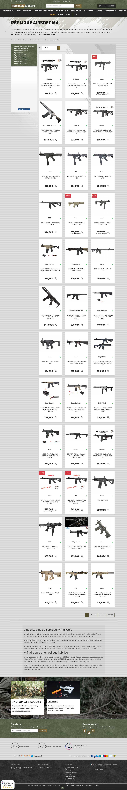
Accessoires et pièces (71, 772)
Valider (78, 6)
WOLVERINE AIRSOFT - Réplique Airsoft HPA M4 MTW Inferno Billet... (76, 317)
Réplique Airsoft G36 (20, 57)
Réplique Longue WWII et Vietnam (24, 46)
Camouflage (88, 11)
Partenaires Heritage (26, 702)
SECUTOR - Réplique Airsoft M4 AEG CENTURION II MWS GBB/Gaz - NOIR (76, 455)
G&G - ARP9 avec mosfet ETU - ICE (76, 177)
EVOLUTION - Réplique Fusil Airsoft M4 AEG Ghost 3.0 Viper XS (50, 85)
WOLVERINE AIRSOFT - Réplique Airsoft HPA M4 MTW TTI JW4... (50, 131)
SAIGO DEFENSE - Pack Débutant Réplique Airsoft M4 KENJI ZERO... (103, 317)
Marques (98, 11)
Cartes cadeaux (110, 11)
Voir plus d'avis (24, 109)
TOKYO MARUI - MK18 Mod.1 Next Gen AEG (76, 269)
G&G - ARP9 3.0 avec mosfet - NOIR (50, 362)
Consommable (76, 11)
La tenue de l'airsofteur (71, 771)
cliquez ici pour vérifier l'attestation (101, 766)
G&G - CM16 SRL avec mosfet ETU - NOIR (50, 223)
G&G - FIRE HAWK (103, 500)
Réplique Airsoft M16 (20, 61)
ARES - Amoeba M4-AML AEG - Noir (103, 269)
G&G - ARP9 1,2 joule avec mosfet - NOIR (50, 547)
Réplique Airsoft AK (19, 53)
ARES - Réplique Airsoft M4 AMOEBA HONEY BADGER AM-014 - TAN (103, 594)
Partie (68, 15)
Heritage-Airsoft (99, 769)
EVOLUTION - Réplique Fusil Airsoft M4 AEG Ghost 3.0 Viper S (102, 455)
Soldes (52, 15)
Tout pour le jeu (69, 774)
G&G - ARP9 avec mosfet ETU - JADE (103, 177)
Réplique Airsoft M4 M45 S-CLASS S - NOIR (102, 223)
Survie (60, 15)
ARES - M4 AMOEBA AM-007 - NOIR (103, 547)
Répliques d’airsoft (70, 769)
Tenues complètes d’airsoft (72, 767)
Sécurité (122, 11)
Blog (75, 15)
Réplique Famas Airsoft (21, 63)
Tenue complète (9, 11)
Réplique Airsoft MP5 (20, 55)
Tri (39, 47)
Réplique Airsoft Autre (20, 59)
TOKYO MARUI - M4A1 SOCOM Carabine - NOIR (76, 547)
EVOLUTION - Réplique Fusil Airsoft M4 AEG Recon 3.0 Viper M (76, 131)
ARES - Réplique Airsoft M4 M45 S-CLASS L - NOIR (103, 84)
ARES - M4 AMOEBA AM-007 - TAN (50, 593)
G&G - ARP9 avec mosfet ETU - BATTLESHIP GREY (50, 177)
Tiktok (88, 732)
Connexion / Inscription (61, 1)
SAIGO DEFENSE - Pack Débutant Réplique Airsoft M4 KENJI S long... (76, 409)
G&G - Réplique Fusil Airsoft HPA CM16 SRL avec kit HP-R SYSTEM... (50, 502)
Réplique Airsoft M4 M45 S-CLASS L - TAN (76, 223)
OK (63, 787)
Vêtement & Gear (62, 11)
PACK (19, 11)
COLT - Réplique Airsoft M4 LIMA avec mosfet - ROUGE (76, 362)
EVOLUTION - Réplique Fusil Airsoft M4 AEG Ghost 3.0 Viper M (102, 131)
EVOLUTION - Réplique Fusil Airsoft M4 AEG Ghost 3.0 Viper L (76, 85)
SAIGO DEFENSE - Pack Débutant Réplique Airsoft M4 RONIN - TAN (50, 269)
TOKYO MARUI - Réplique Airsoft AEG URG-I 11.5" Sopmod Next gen (102, 363)
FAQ (66, 782)
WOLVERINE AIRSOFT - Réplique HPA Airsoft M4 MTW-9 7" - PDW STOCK (50, 317)
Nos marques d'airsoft (71, 780)
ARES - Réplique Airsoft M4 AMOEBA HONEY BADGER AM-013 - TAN (76, 594)
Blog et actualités (69, 778)
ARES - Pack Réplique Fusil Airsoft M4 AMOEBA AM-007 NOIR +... (50, 455)
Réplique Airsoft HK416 (21, 50)
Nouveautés (27, 11)
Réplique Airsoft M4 (21, 48)
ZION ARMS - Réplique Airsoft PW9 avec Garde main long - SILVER (103, 409)
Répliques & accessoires (44, 11)
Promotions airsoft (70, 776)
